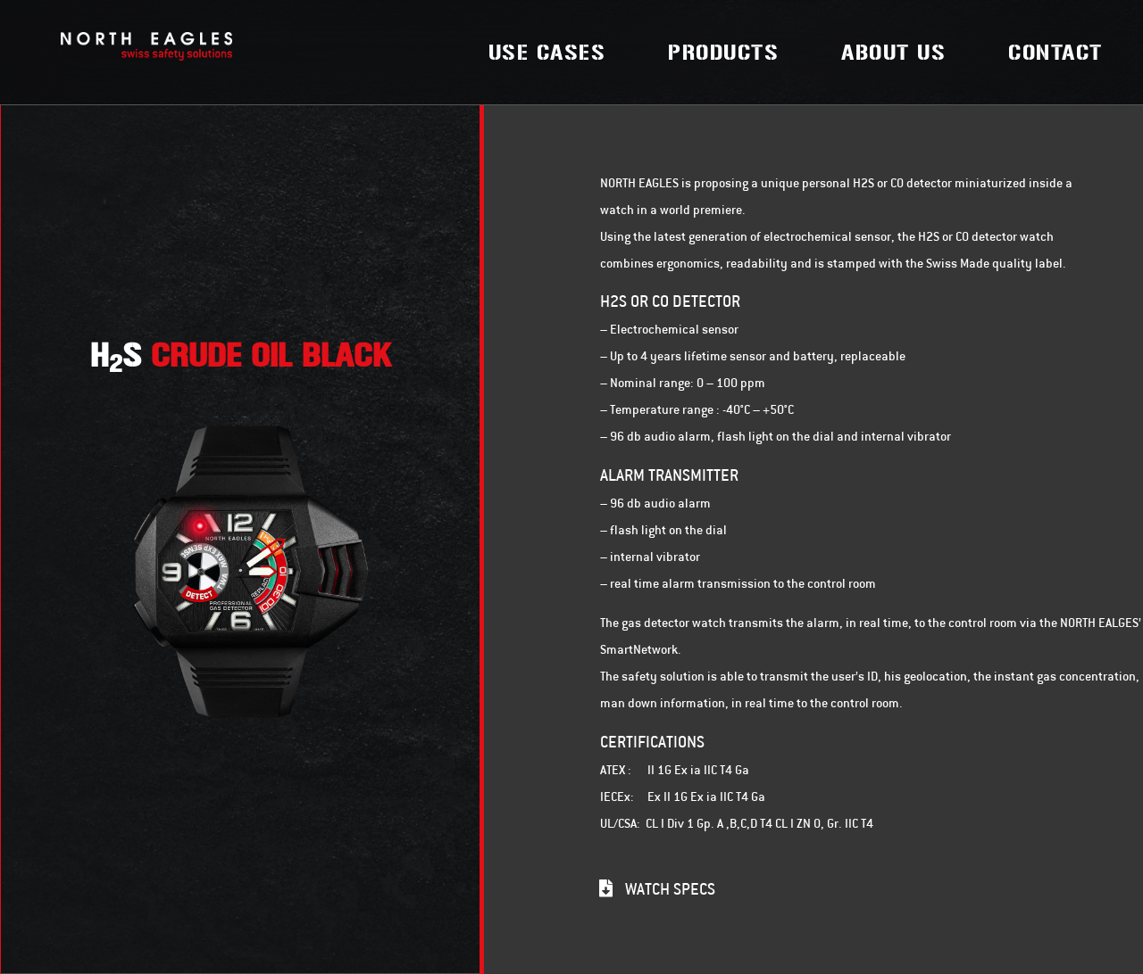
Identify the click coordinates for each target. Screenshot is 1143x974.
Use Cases (547, 52)
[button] (657, 888)
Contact (1055, 52)
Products (723, 52)
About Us (893, 52)
